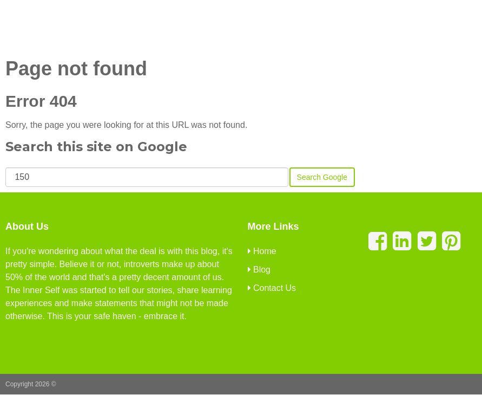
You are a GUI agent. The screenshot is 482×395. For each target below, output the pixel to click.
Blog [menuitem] (259, 269)
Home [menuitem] (262, 251)
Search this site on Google (96, 146)
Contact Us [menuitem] (272, 288)
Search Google (322, 177)
